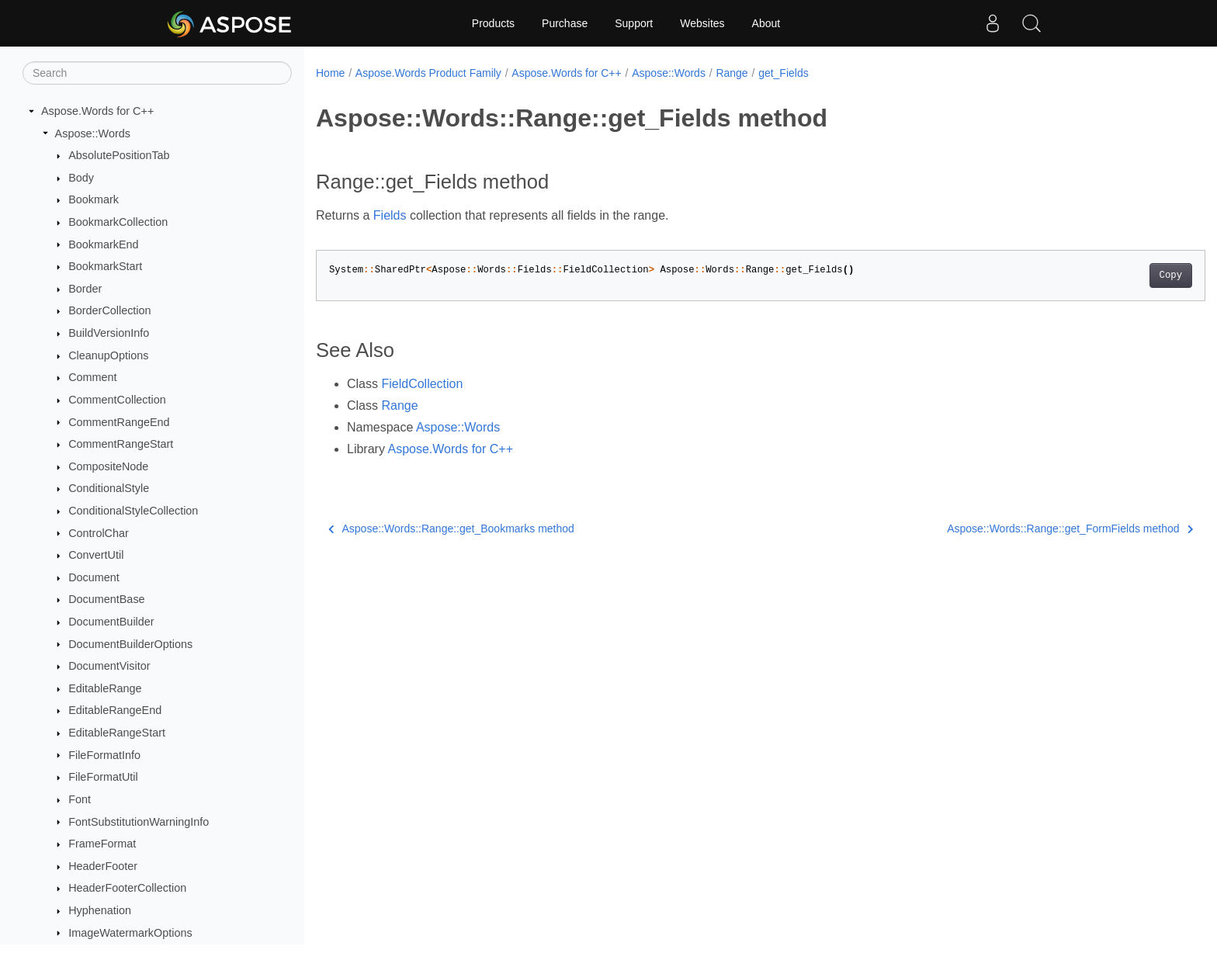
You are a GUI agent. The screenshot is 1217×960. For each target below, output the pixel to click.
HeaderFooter (102, 866)
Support (634, 23)
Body (81, 178)
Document (94, 577)
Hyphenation (99, 910)
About (766, 23)
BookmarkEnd (103, 244)
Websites (702, 23)
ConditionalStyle (108, 488)
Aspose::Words (92, 133)
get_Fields (783, 73)
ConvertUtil (95, 555)
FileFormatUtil (103, 777)
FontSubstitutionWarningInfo (138, 822)
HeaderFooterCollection (127, 888)
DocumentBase (106, 599)
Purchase (565, 23)
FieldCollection (422, 383)
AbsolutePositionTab (118, 155)
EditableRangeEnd (114, 710)
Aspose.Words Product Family (428, 73)
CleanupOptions (108, 355)
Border (85, 288)
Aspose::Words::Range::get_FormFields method (1009, 528)
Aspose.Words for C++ (97, 111)
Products (493, 23)
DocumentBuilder (111, 621)
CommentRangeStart (120, 444)
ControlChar (98, 533)
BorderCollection (109, 310)
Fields (390, 215)
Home (330, 73)
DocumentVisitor (109, 666)
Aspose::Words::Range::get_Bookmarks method (451, 528)
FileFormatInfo (104, 755)
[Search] (157, 73)
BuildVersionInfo (108, 333)
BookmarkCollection (118, 222)
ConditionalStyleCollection (133, 510)
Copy (1109, 275)
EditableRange (104, 688)
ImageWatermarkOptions (130, 933)
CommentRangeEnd (118, 422)
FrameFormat (102, 843)
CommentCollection (117, 399)
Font (79, 799)
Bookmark (93, 199)
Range (731, 73)
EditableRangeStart (116, 732)
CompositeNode (108, 466)
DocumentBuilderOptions (130, 644)
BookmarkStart (105, 266)
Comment (92, 377)
